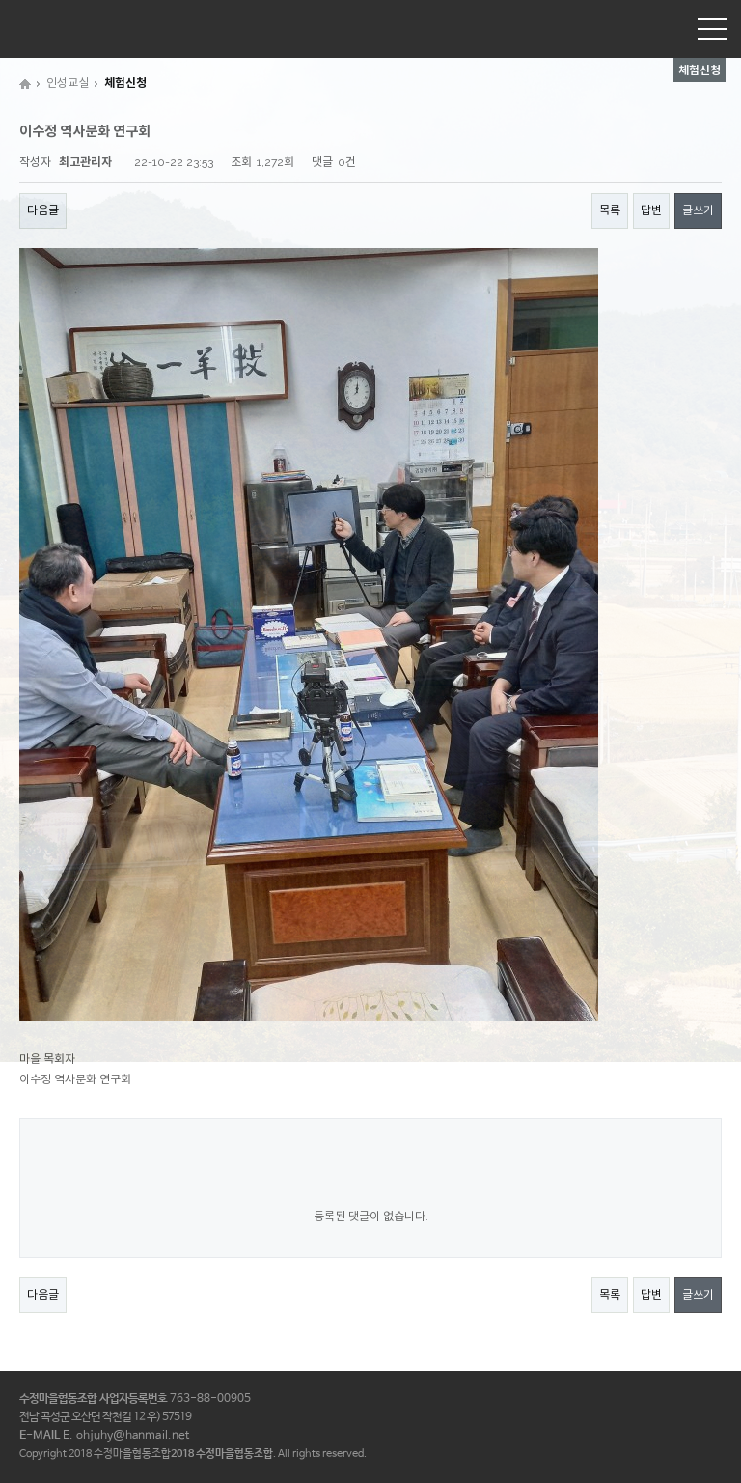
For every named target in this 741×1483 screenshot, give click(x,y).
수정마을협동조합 (62, 28)
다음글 (43, 210)
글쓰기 (698, 210)
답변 (651, 210)
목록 (609, 210)
